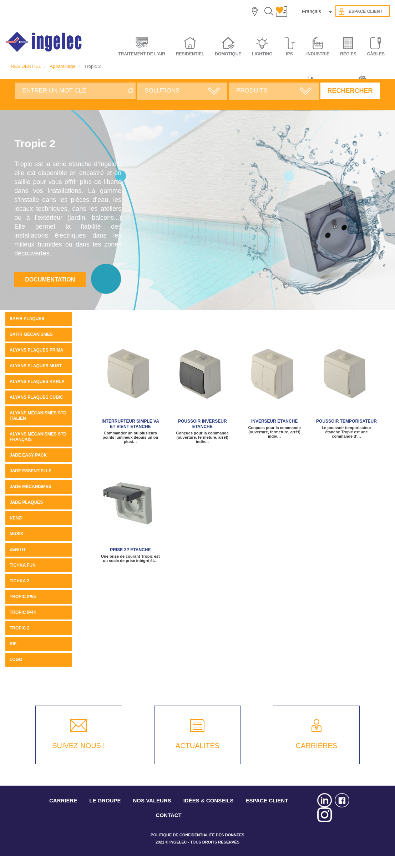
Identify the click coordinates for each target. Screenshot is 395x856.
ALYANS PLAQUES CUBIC (36, 397)
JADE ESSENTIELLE (30, 470)
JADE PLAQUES (26, 502)
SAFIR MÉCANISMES (31, 334)
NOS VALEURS (152, 800)
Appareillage (62, 66)
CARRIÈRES (316, 746)
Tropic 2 (19, 628)
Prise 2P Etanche (130, 549)
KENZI (16, 518)
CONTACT (169, 815)
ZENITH (17, 549)
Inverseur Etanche (274, 421)
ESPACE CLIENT (266, 800)
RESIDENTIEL (26, 66)
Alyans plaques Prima (36, 350)
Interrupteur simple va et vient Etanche (130, 424)
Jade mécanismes (30, 486)
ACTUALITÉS (197, 746)
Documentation (50, 280)
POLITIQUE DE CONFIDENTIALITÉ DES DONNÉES (197, 835)
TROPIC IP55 (23, 596)
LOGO (16, 659)
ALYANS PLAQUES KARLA (37, 381)
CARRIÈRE (63, 800)
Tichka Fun (23, 565)
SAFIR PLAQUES (27, 318)
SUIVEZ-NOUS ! (78, 746)
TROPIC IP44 (23, 612)
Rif (13, 643)
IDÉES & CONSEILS (208, 800)
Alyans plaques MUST (36, 365)
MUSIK (17, 533)
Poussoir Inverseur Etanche (202, 424)
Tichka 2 (19, 580)
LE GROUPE (105, 800)
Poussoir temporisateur (346, 421)
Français (311, 11)
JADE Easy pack (28, 455)
